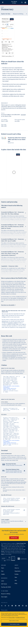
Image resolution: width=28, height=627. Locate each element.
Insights (3, 581)
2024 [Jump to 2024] (24, 47)
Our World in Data (14, 2)
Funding (16, 581)
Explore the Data (5, 13)
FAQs (2, 561)
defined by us (5, 321)
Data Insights (4, 604)
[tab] (3, 23)
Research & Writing (18, 13)
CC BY (15, 54)
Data (2, 578)
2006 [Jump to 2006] (6, 47)
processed (23, 114)
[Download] (19, 55)
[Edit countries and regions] (24, 23)
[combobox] (22, 2)
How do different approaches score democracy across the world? (15, 57)
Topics (2, 575)
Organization (18, 578)
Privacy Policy (12, 617)
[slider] (10, 47)
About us (17, 575)
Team (16, 584)
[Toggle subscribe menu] (25, 2)
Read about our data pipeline (8, 305)
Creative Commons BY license (9, 355)
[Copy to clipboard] (22, 377)
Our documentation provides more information (15, 488)
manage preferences (20, 617)
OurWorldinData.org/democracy (7, 54)
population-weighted (13, 322)
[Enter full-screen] (25, 55)
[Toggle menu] (2, 2)
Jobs (16, 587)
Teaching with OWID (6, 594)
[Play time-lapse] (3, 47)
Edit (25, 22)
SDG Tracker (4, 591)
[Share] (22, 55)
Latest (2, 588)
